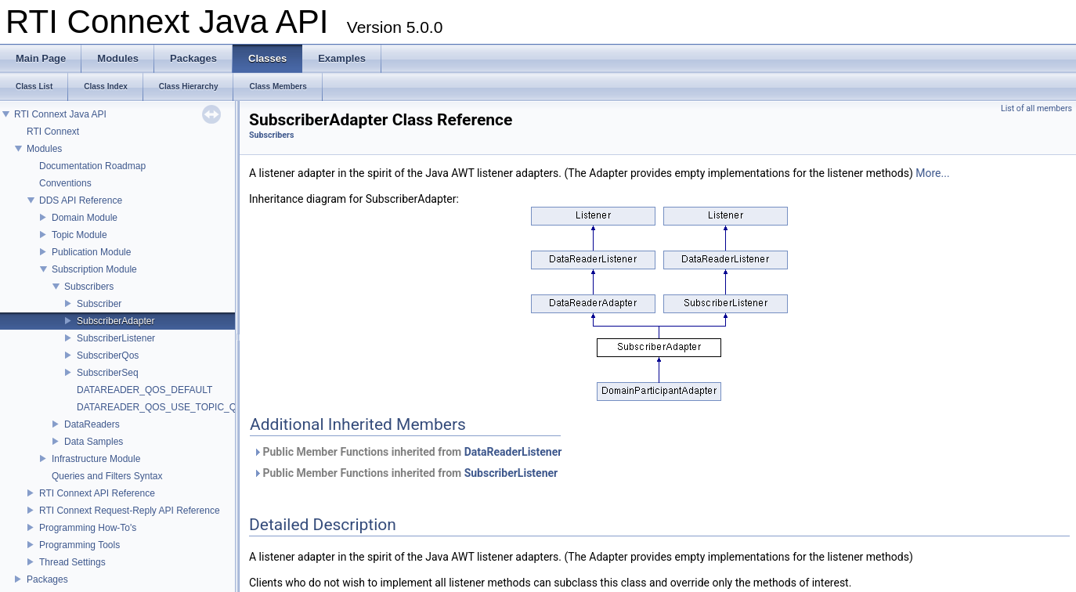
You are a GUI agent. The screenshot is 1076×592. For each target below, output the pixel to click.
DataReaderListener (513, 452)
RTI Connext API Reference (97, 493)
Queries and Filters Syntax (107, 476)
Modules (44, 148)
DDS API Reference (80, 200)
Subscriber (99, 303)
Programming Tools (79, 545)
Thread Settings (72, 562)
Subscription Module (94, 269)
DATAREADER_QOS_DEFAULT (144, 389)
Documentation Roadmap (92, 166)
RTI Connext (53, 131)
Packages (47, 579)
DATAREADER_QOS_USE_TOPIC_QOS (163, 407)
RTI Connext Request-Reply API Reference (129, 510)
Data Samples (93, 441)
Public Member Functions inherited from (407, 452)
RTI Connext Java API (60, 114)
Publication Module (91, 252)
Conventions (65, 183)
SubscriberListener (116, 338)
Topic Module (79, 234)
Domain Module (84, 217)
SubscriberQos (108, 355)
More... (932, 173)
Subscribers (89, 286)
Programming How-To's (87, 527)
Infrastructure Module (96, 458)
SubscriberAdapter (115, 321)
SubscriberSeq (108, 372)
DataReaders (92, 424)
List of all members (1036, 108)
